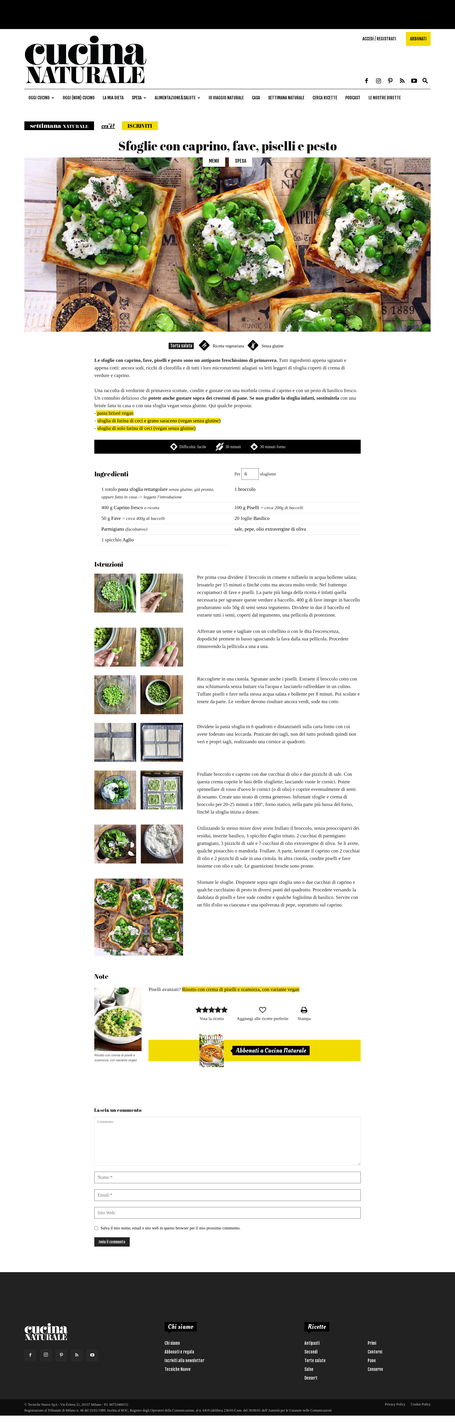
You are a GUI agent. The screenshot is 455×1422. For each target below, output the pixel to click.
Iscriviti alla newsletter (184, 1360)
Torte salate (315, 1360)
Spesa (139, 97)
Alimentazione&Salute (177, 97)
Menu (214, 161)
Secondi (310, 1351)
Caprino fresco (128, 507)
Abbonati (418, 39)
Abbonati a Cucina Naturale (271, 1050)
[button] (425, 81)
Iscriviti (140, 125)
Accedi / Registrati (379, 39)
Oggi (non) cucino (79, 97)
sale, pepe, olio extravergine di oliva (270, 529)
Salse (308, 1369)
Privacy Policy (395, 1404)
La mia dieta (113, 97)
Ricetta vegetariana (228, 346)
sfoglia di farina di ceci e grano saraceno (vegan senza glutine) (159, 420)
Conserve (375, 1369)
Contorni (375, 1351)
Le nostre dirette (385, 97)
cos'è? (108, 126)
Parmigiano (112, 529)
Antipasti (311, 1343)
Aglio (128, 540)
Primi (372, 1343)
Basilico (261, 518)
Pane (372, 1360)
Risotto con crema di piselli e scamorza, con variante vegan (240, 989)
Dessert (310, 1378)
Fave (116, 518)
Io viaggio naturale (226, 97)
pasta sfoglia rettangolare (143, 489)
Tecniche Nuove (178, 1369)
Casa (256, 97)
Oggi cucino (41, 97)
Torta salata (181, 346)
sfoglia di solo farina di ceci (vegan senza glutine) (146, 428)
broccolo (246, 489)
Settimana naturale (286, 97)
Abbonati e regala (179, 1351)
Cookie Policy (421, 1404)
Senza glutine (272, 346)
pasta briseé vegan (114, 413)
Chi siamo (172, 1343)
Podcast (352, 97)
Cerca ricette (325, 97)
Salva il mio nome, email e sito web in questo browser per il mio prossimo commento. (170, 1228)
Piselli (253, 507)
